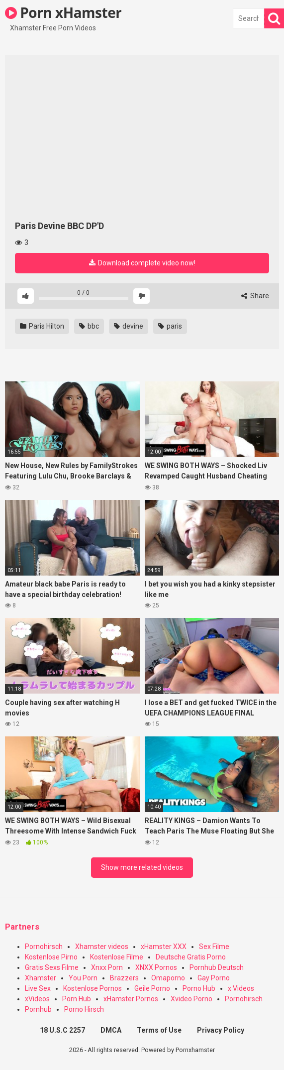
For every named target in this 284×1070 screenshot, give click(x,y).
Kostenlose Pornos (92, 988)
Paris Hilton (42, 326)
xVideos (37, 999)
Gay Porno (213, 978)
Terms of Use (159, 1030)
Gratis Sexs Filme (52, 967)
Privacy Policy (220, 1030)
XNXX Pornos (156, 967)
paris (170, 326)
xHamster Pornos (130, 999)
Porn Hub (76, 999)
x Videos (241, 988)
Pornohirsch (44, 947)
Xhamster (40, 978)
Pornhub (38, 1009)
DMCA (110, 1030)
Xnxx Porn (107, 967)
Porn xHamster (63, 12)
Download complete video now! (142, 263)
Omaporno (168, 978)
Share (255, 296)
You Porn (83, 978)
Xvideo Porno (191, 999)
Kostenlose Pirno (51, 957)
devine (128, 326)
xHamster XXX (164, 947)
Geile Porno (152, 988)
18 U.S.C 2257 (62, 1030)
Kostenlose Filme (116, 957)
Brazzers (124, 978)
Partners (22, 927)
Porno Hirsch (84, 1009)
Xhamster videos (101, 947)
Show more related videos (142, 867)
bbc (89, 326)
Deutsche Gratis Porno (191, 957)
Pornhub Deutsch (216, 967)
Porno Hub (199, 988)
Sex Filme (214, 947)
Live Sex (38, 988)
